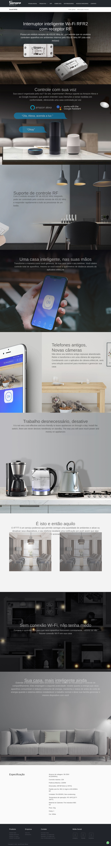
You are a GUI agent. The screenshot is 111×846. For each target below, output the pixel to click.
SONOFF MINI (12, 832)
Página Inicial (32, 3)
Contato (93, 3)
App (51, 3)
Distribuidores (69, 3)
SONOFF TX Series (13, 836)
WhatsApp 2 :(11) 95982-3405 (47, 836)
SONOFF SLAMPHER (14, 838)
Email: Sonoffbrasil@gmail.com (48, 838)
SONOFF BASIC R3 (13, 834)
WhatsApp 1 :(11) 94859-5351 (47, 834)
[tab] (71, 9)
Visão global (71, 9)
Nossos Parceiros (82, 3)
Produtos (42, 3)
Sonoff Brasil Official (23, 844)
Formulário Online (45, 832)
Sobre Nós (57, 3)
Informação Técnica (82, 9)
